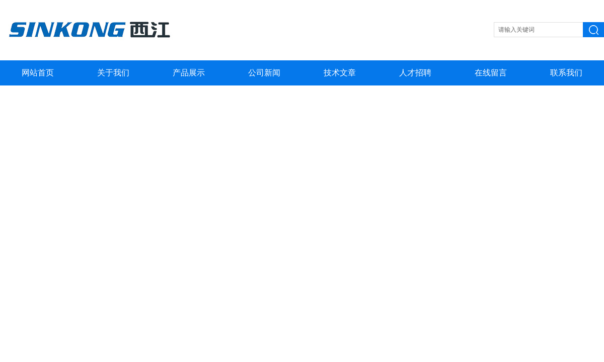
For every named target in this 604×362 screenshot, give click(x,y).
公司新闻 (264, 72)
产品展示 (189, 72)
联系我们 (566, 72)
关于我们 (113, 72)
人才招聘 (415, 72)
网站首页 (38, 72)
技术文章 (340, 72)
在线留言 (491, 72)
